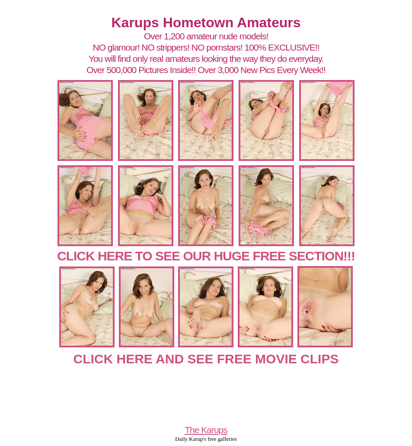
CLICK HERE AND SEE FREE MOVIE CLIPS (206, 359)
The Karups (206, 430)
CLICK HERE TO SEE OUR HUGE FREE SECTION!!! (206, 256)
